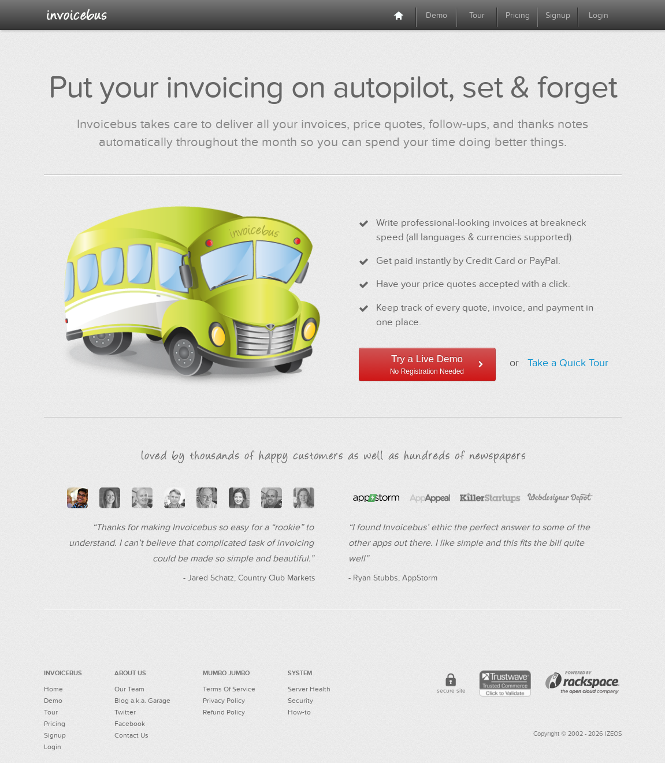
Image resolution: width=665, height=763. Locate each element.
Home (53, 689)
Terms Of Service (229, 689)
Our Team (129, 689)
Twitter (125, 712)
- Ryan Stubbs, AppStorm (392, 578)
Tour (477, 15)
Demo (436, 15)
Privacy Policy (224, 701)
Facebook (129, 724)
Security (300, 701)
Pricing (518, 15)
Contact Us (131, 735)
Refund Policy (224, 712)
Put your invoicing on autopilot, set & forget (333, 88)
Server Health (309, 689)
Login (598, 15)
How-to (299, 712)
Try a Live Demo (427, 364)
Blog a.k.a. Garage (142, 701)
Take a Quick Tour (567, 363)
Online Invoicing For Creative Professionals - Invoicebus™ (77, 14)
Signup (557, 15)
